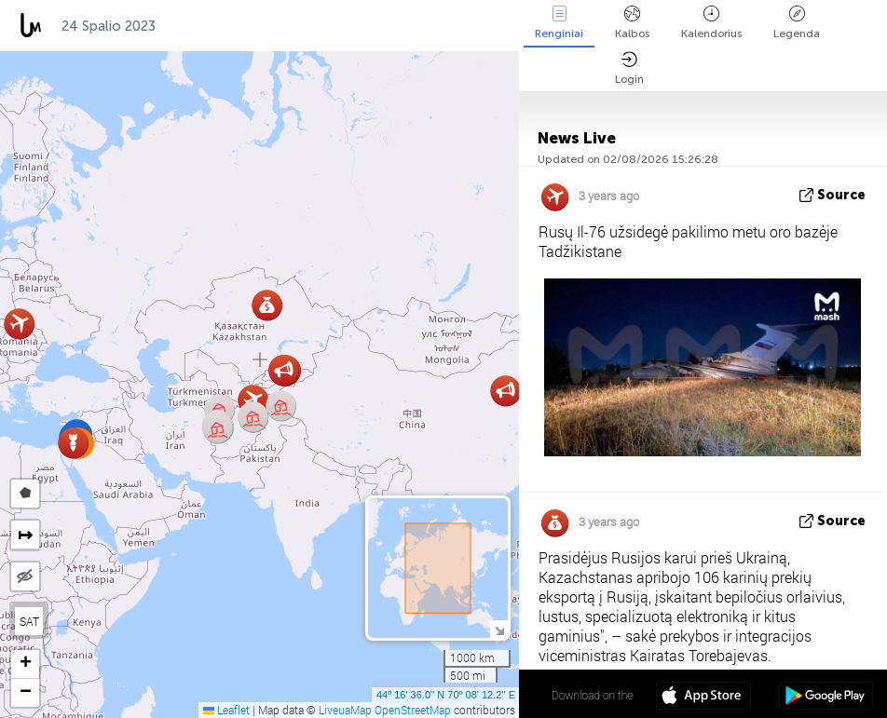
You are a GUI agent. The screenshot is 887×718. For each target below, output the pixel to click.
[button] (217, 428)
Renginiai (559, 23)
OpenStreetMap (413, 709)
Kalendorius (711, 23)
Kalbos (632, 23)
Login (629, 68)
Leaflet (226, 709)
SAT (29, 621)
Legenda (796, 23)
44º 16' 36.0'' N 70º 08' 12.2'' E (445, 694)
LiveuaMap (345, 709)
